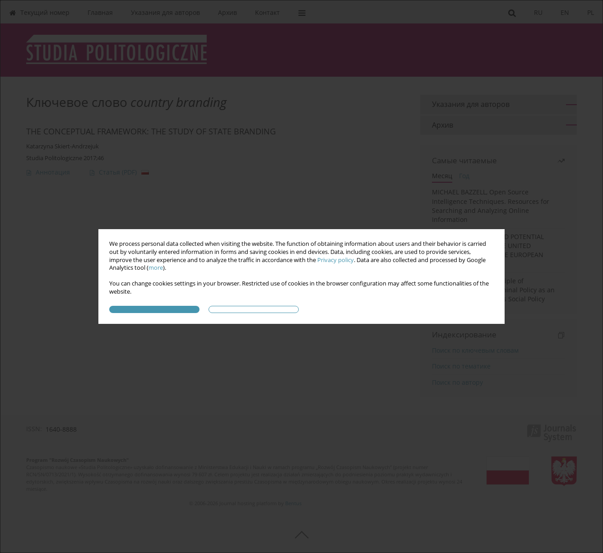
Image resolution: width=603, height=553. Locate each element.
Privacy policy (335, 260)
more (155, 268)
